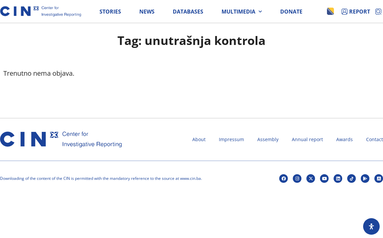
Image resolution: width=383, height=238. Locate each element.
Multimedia (242, 11)
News (147, 11)
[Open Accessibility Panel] (371, 226)
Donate (291, 11)
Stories (110, 11)
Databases (188, 11)
